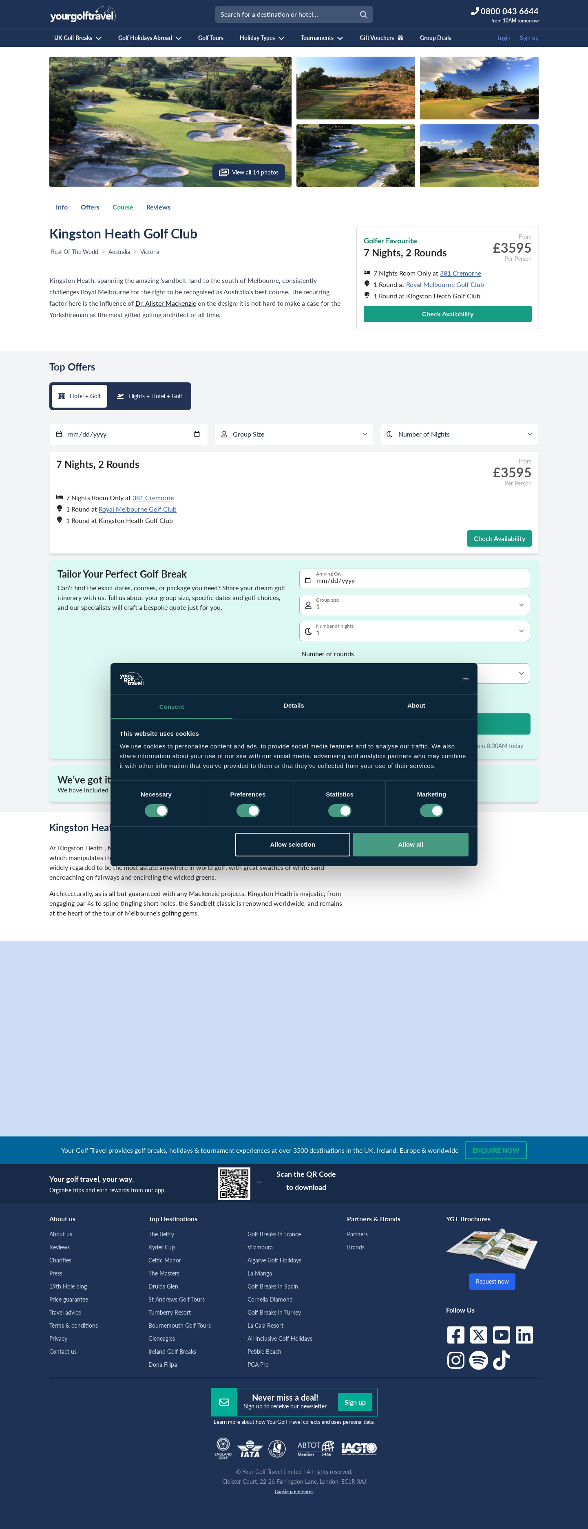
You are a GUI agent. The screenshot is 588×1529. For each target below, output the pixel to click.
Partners (357, 1234)
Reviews (158, 207)
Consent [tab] (171, 706)
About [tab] (416, 705)
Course (123, 207)
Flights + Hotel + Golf (149, 396)
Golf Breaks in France (274, 1234)
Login (504, 37)
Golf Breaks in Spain (273, 1286)
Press (55, 1273)
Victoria (149, 251)
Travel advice (65, 1312)
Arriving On (328, 574)
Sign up (529, 37)
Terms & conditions (73, 1325)
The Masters (163, 1273)
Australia (119, 251)
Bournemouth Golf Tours (179, 1325)
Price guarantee (68, 1299)
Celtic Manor (164, 1260)
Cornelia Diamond (270, 1299)
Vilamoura (260, 1247)
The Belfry (161, 1234)
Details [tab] (294, 705)
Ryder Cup (161, 1247)
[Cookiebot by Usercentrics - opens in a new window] (433, 679)
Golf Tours (210, 37)
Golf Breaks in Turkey (274, 1312)
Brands (356, 1247)
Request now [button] (492, 1281)
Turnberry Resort (169, 1312)
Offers (90, 207)
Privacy (58, 1338)
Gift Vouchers (382, 37)
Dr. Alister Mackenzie (165, 303)
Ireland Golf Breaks (172, 1351)
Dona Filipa (162, 1364)
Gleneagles (161, 1338)
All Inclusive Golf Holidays (280, 1338)
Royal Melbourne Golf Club (445, 284)
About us (60, 1234)
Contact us (63, 1351)
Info (62, 207)
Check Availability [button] (447, 314)
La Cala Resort (265, 1325)
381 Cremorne (460, 273)
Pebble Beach (264, 1351)
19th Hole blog (68, 1286)
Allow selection (292, 844)
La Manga (260, 1273)
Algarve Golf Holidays (274, 1260)
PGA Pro (258, 1364)
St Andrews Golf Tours (176, 1299)
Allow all (411, 844)
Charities (60, 1260)
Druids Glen (163, 1286)
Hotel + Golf (79, 396)
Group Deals (435, 37)
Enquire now (495, 1150)
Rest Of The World (74, 251)
